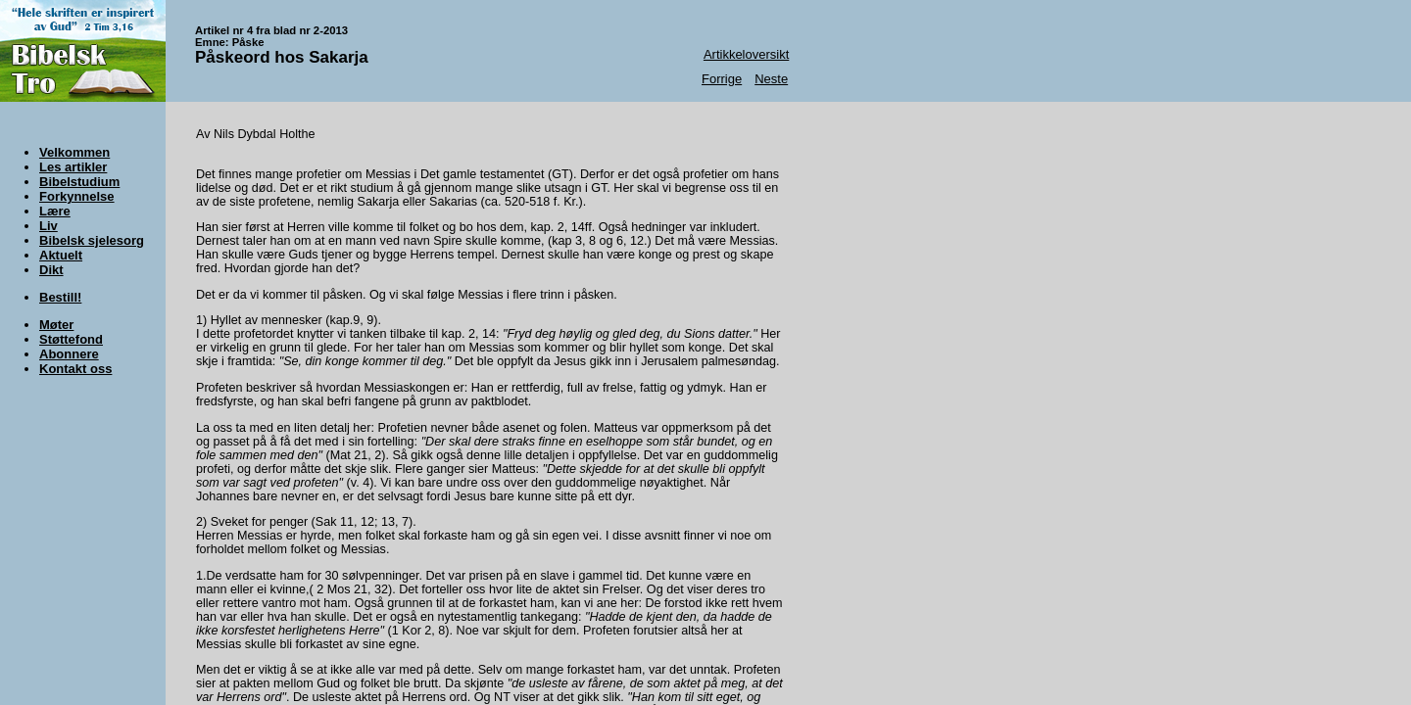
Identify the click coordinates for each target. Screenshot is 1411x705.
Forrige (722, 78)
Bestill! (60, 297)
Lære (55, 211)
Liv (48, 225)
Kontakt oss (75, 368)
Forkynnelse (77, 196)
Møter (56, 324)
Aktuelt (60, 255)
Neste (771, 78)
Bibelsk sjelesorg (91, 240)
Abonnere (69, 354)
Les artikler (73, 167)
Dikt (51, 269)
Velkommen (74, 152)
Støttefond (71, 339)
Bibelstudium (79, 181)
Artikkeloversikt (746, 54)
